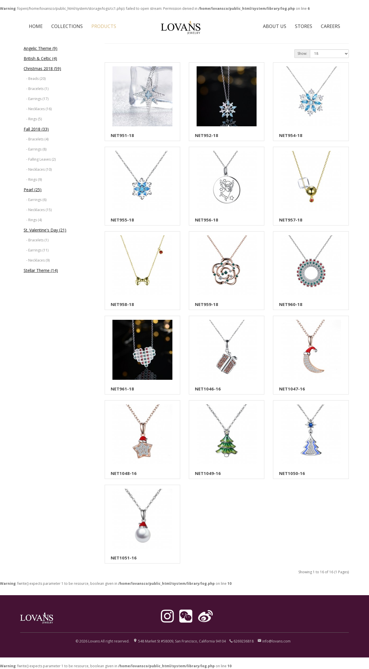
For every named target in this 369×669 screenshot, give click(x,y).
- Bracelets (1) (36, 88)
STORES (303, 26)
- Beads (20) (35, 78)
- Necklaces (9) (37, 260)
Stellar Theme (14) (41, 270)
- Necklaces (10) (38, 169)
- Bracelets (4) (36, 139)
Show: (302, 53)
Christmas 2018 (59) (42, 68)
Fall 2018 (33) (36, 129)
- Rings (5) (33, 118)
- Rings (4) (33, 219)
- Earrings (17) (36, 98)
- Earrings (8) (35, 149)
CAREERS (330, 26)
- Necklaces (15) (38, 209)
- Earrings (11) (36, 250)
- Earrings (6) (35, 199)
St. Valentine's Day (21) (45, 230)
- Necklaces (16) (38, 108)
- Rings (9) (33, 179)
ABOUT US (274, 26)
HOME (36, 26)
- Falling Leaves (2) (40, 159)
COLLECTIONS (67, 26)
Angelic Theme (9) (40, 48)
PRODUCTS (103, 26)
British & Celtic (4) (40, 58)
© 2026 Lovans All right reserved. (102, 641)
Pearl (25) (33, 189)
